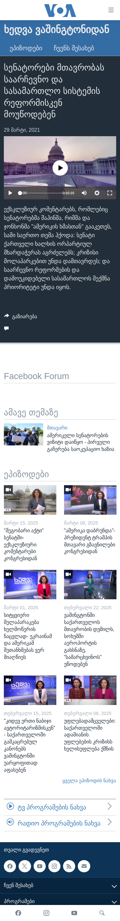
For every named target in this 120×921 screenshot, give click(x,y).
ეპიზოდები (26, 48)
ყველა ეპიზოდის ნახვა (89, 780)
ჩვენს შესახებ (74, 48)
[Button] (20, 318)
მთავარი (57, 427)
